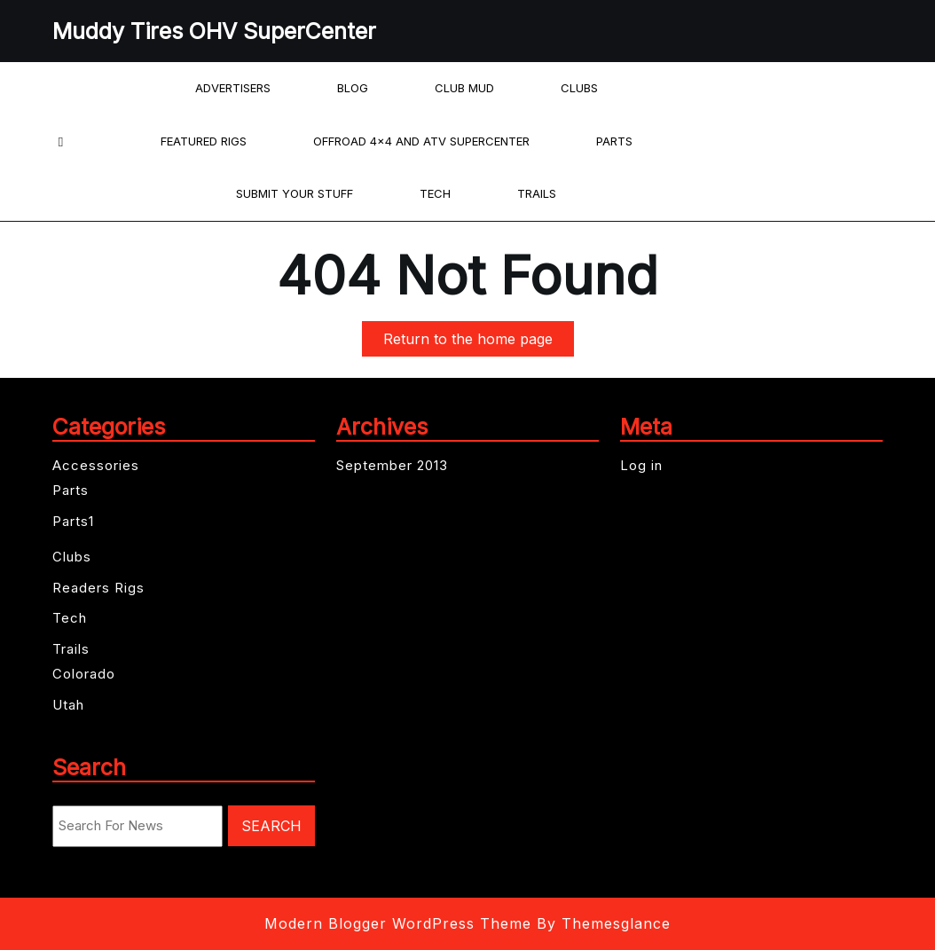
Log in (641, 465)
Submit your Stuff (294, 193)
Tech (435, 193)
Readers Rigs (98, 587)
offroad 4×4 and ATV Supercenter (421, 141)
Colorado (83, 673)
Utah (68, 704)
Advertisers (233, 88)
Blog (352, 88)
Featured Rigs (204, 141)
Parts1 (73, 521)
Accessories (95, 465)
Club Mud (464, 88)
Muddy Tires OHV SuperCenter (214, 31)
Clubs (579, 88)
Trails (536, 193)
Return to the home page (478, 342)
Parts (614, 141)
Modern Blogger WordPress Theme (397, 923)
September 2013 (392, 465)
